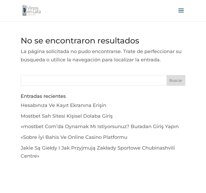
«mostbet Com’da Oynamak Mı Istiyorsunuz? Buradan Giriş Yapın (100, 126)
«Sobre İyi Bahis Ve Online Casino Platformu (74, 137)
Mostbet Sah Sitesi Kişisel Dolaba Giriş (67, 116)
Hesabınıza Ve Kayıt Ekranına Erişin (63, 105)
